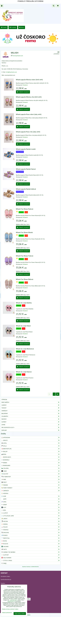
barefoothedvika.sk (6, 579)
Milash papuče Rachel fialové (26, 169)
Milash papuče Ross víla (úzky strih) (28, 132)
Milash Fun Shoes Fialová (24, 256)
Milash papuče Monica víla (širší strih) (29, 97)
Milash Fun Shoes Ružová (24, 209)
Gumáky (31, 421)
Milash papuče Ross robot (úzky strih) (28, 114)
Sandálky (31, 410)
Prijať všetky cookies (20, 613)
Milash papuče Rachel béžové (26, 189)
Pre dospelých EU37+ (31, 427)
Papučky (31, 419)
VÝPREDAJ (4, 399)
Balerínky (31, 413)
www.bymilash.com (17, 55)
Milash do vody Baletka (24, 303)
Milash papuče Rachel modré (26, 149)
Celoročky (31, 416)
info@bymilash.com (11, 72)
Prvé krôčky (31, 402)
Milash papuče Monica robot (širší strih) (29, 80)
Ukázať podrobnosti (7, 612)
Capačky (31, 405)
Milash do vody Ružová (23, 372)
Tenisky (31, 408)
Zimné (31, 424)
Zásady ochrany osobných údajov (10, 609)
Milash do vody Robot (23, 326)
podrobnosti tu (14, 600)
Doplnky (31, 430)
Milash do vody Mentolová (25, 349)
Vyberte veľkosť (23, 92)
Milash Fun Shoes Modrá (24, 232)
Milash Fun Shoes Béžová (24, 279)
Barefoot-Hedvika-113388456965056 (30, 566)
